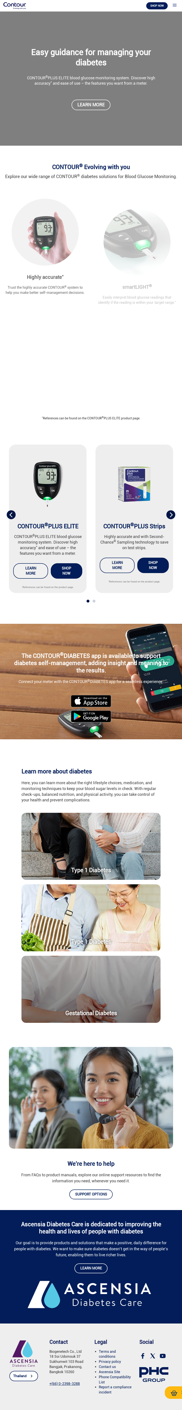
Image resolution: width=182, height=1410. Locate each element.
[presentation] (11, 514)
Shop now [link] (157, 5)
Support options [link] (91, 1194)
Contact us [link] (107, 1367)
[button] (88, 601)
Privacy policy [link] (110, 1362)
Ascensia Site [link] (109, 1372)
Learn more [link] (91, 105)
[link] (14, 5)
